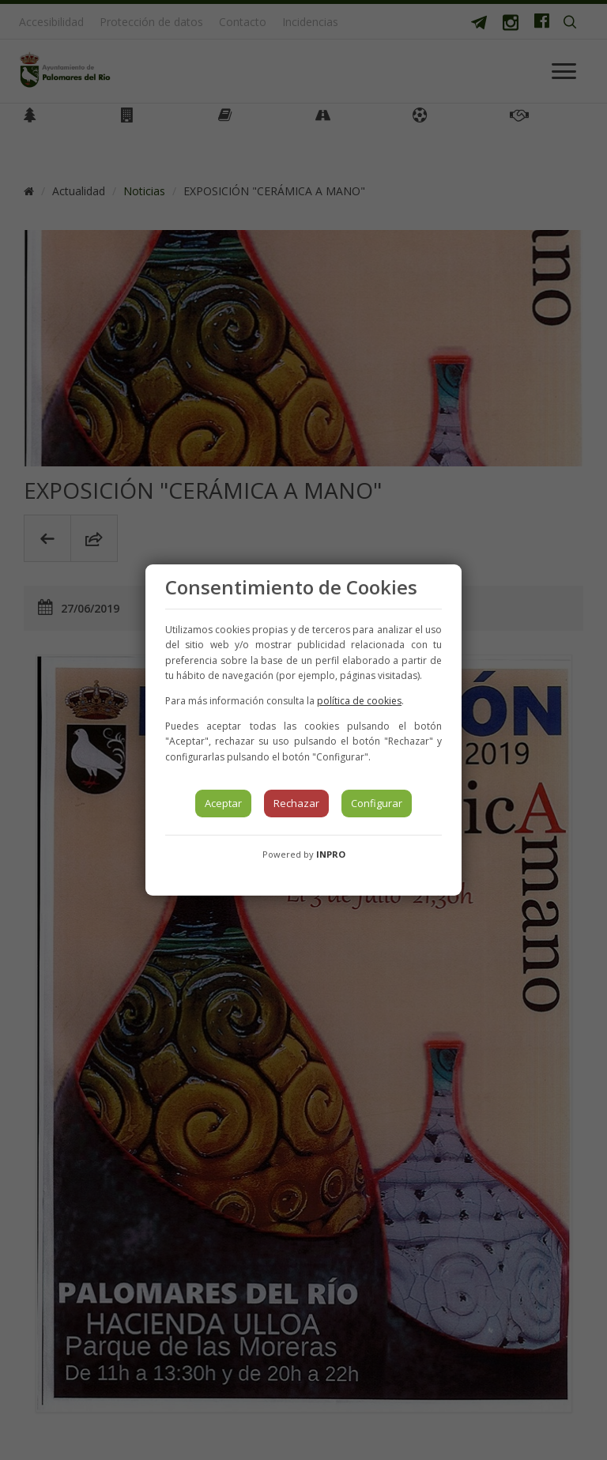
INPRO (330, 854)
